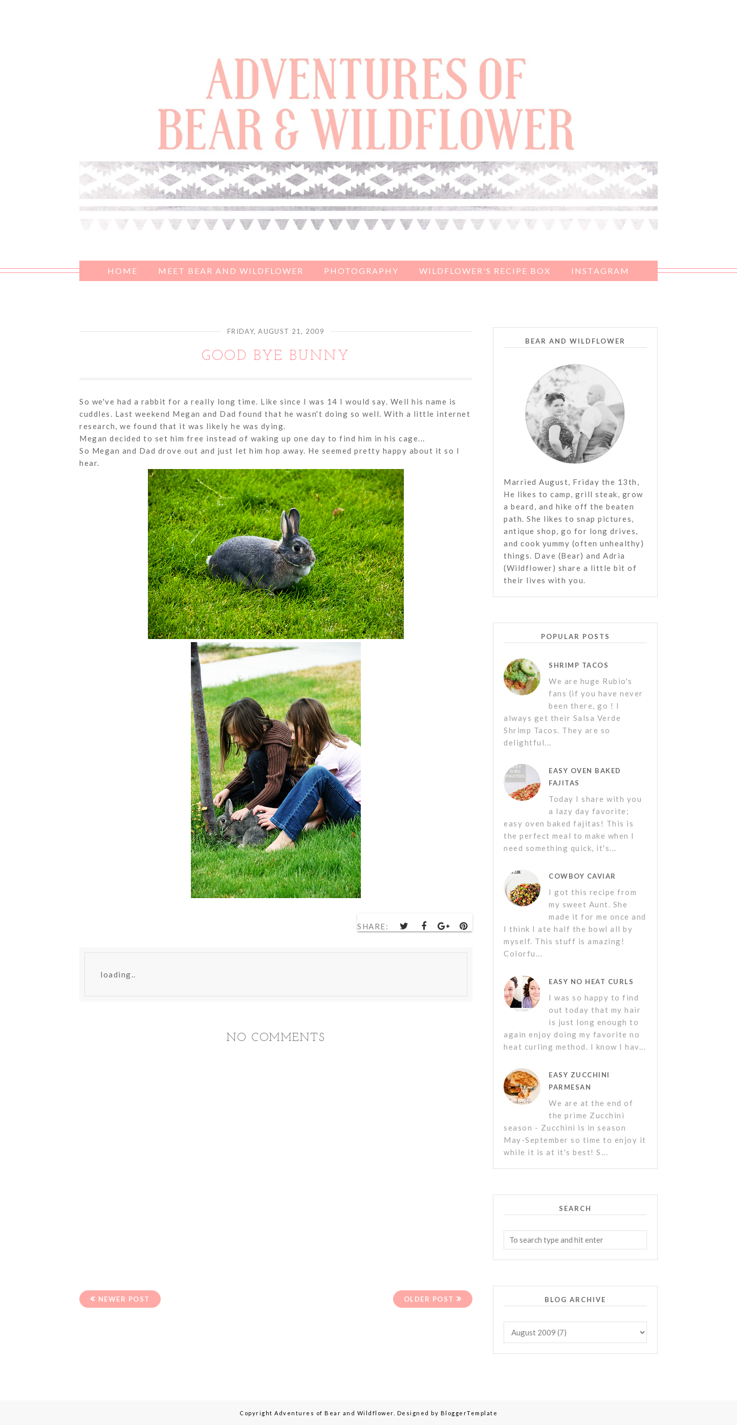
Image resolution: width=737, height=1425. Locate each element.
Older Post (429, 1299)
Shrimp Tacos (579, 665)
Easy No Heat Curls (591, 981)
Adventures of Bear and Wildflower (334, 1413)
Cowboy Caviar (582, 876)
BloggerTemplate (469, 1413)
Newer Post (124, 1299)
